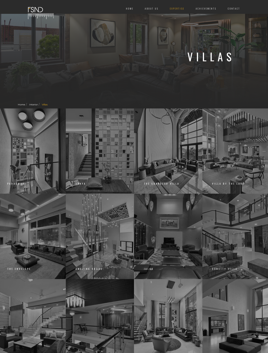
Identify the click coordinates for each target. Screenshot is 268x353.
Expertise (177, 8)
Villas (45, 104)
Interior (34, 104)
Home (130, 8)
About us (151, 8)
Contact (234, 8)
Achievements (206, 8)
